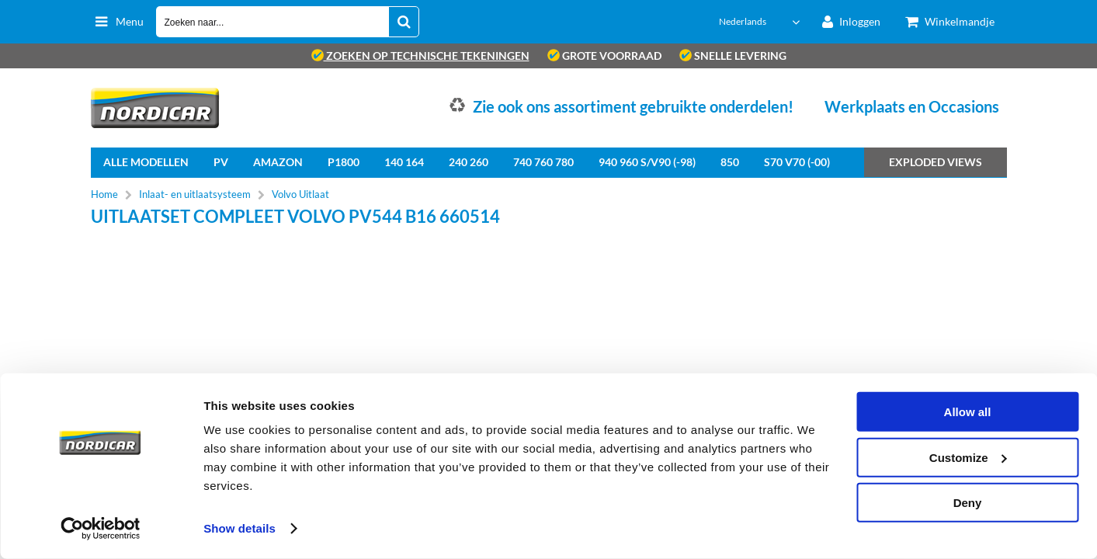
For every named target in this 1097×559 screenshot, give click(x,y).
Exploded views (935, 161)
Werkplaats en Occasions (911, 106)
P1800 (343, 161)
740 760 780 (543, 161)
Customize (968, 457)
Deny (967, 502)
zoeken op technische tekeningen (420, 55)
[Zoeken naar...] (403, 21)
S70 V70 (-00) (797, 161)
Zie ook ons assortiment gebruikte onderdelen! (633, 106)
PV (220, 161)
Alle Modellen (146, 161)
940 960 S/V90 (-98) (647, 161)
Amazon (278, 161)
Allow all (967, 411)
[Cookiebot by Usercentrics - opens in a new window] (100, 528)
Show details (239, 528)
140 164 (404, 161)
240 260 (468, 161)
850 (729, 161)
